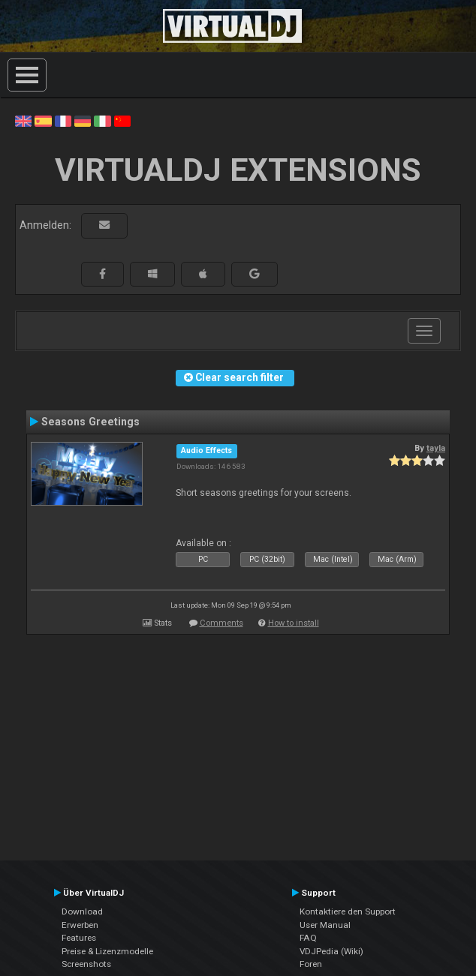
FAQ (308, 937)
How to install (293, 623)
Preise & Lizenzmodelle (107, 951)
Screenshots (86, 964)
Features (79, 937)
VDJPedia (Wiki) (331, 951)
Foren (311, 964)
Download (82, 911)
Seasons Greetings (90, 422)
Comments (221, 623)
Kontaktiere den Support (348, 911)
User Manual (325, 925)
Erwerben (80, 925)
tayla (435, 448)
